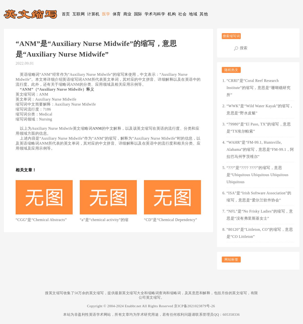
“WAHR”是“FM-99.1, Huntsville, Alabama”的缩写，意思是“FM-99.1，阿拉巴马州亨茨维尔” (260, 149)
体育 (117, 14)
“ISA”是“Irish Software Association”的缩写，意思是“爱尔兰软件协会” (259, 196)
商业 (127, 14)
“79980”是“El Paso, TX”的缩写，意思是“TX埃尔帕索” (259, 127)
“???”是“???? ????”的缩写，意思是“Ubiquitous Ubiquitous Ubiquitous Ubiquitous (257, 175)
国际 (138, 14)
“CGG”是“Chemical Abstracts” (41, 220)
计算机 (93, 14)
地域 (193, 14)
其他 (204, 14)
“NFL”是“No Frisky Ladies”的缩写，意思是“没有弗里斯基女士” (260, 214)
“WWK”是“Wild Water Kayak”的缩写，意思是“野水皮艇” (260, 109)
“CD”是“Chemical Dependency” (170, 220)
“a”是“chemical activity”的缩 (104, 220)
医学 (106, 14)
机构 (172, 14)
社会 (182, 14)
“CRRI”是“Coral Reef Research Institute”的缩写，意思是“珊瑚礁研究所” (258, 88)
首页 (66, 14)
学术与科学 (155, 14)
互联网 (78, 14)
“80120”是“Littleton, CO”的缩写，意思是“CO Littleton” (260, 233)
